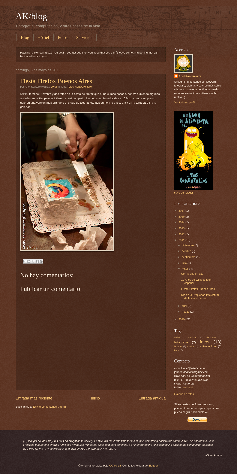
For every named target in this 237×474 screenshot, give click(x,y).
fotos (71, 86)
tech (176, 350)
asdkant (188, 387)
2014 (181, 222)
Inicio (95, 398)
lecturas (178, 346)
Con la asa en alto (192, 273)
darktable (211, 337)
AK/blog (31, 16)
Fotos (62, 37)
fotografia (181, 342)
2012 (181, 234)
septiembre (189, 257)
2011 (181, 240)
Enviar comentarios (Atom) (49, 406)
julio (184, 263)
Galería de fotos (184, 394)
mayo (185, 268)
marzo (186, 311)
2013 (181, 228)
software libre (83, 86)
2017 (181, 210)
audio (177, 337)
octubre (187, 251)
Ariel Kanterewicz (189, 76)
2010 (181, 319)
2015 (181, 216)
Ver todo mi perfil (184, 102)
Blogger (153, 465)
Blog (25, 37)
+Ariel (43, 37)
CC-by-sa (115, 465)
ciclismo (192, 337)
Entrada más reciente (34, 398)
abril (185, 305)
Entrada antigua (152, 398)
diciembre (188, 245)
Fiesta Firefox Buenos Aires (56, 80)
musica (190, 346)
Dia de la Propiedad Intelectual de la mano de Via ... (200, 296)
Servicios (84, 37)
